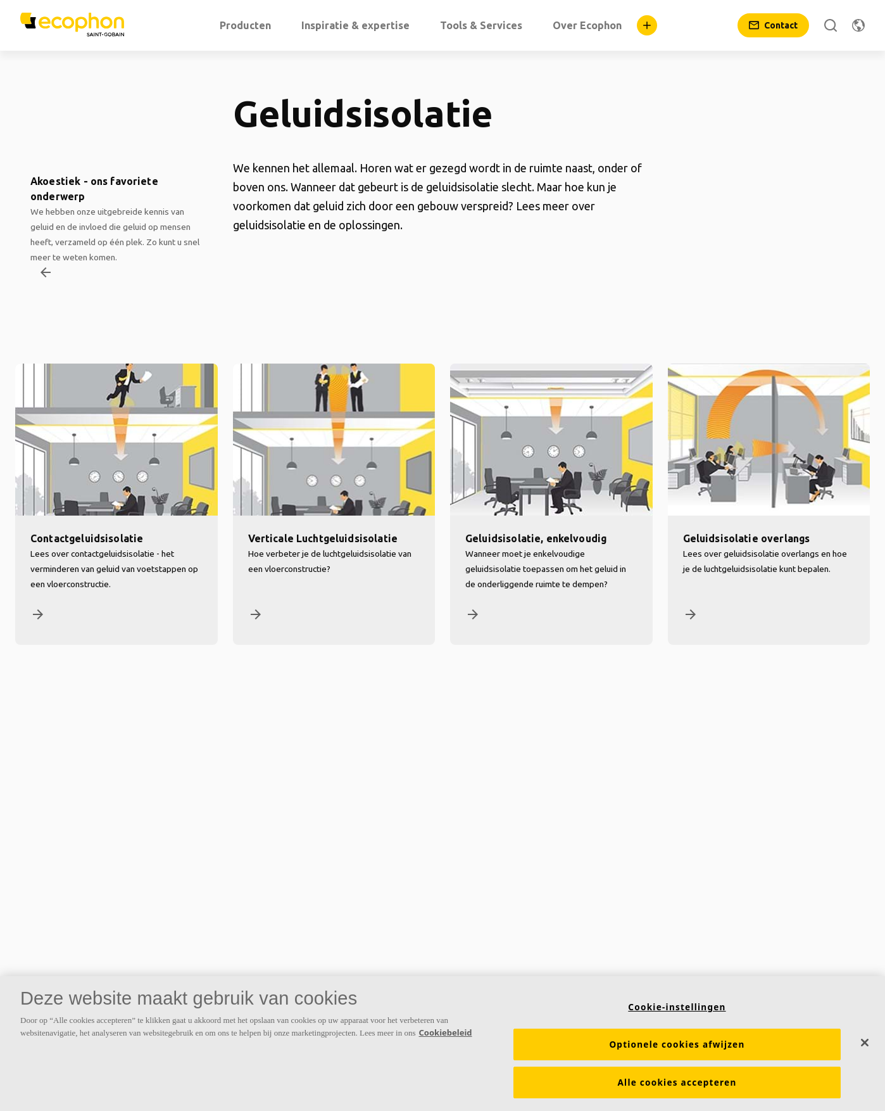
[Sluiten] (865, 1049)
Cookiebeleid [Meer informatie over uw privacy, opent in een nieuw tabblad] (445, 1038)
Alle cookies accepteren (676, 1089)
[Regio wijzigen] (858, 25)
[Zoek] (830, 25)
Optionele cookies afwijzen (676, 1051)
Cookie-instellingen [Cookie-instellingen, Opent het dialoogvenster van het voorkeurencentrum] (676, 1013)
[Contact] (773, 25)
